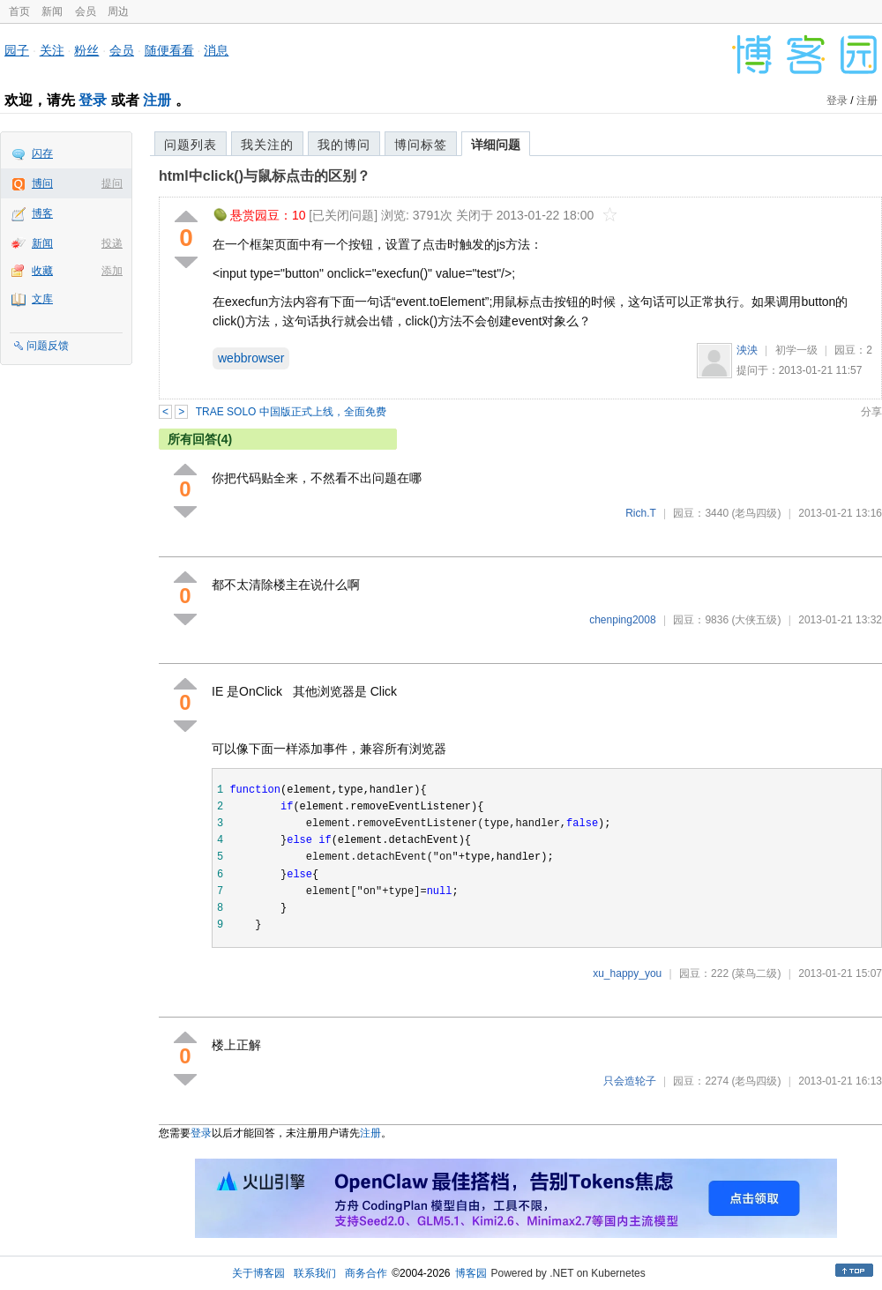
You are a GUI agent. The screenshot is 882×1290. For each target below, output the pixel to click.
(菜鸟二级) (756, 973)
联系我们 (315, 1273)
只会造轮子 (629, 1081)
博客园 (471, 1273)
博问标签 (420, 145)
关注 (52, 50)
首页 (19, 11)
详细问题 (495, 145)
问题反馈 (47, 345)
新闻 (52, 11)
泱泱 (747, 350)
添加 (112, 271)
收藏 (42, 271)
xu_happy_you (627, 973)
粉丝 (86, 50)
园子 (16, 50)
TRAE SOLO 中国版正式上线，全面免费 (291, 412)
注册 (157, 100)
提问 (112, 183)
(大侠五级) (756, 620)
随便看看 (169, 50)
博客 (42, 213)
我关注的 (267, 145)
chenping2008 (622, 620)
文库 (42, 299)
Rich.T (640, 513)
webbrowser (251, 358)
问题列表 (190, 145)
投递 (112, 243)
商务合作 (366, 1273)
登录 (92, 100)
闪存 (42, 153)
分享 (871, 412)
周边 (118, 11)
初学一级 (796, 350)
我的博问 (344, 145)
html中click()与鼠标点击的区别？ (264, 175)
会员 (85, 11)
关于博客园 (258, 1273)
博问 (42, 183)
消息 (216, 50)
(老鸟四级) (756, 513)
